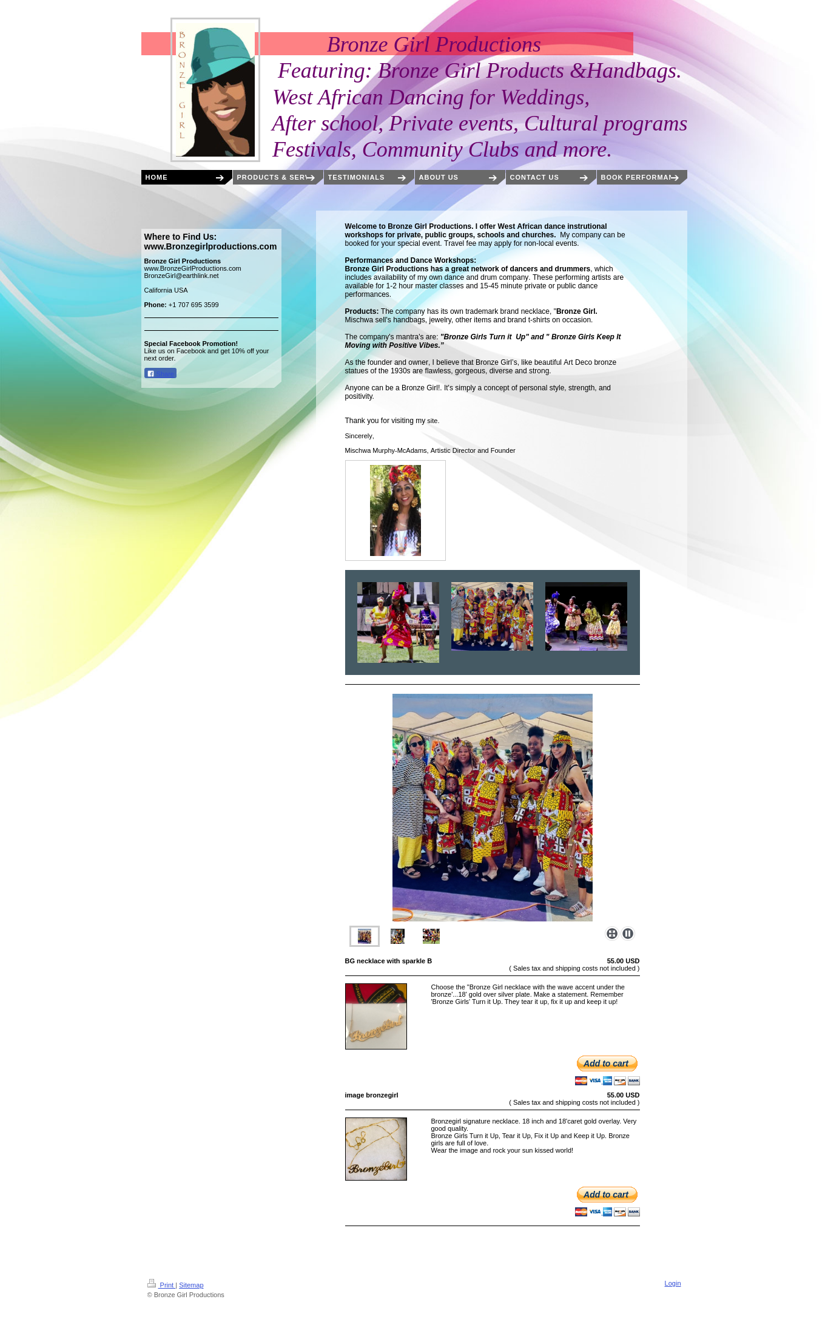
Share (160, 374)
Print (161, 1285)
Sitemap (191, 1285)
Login (673, 1283)
